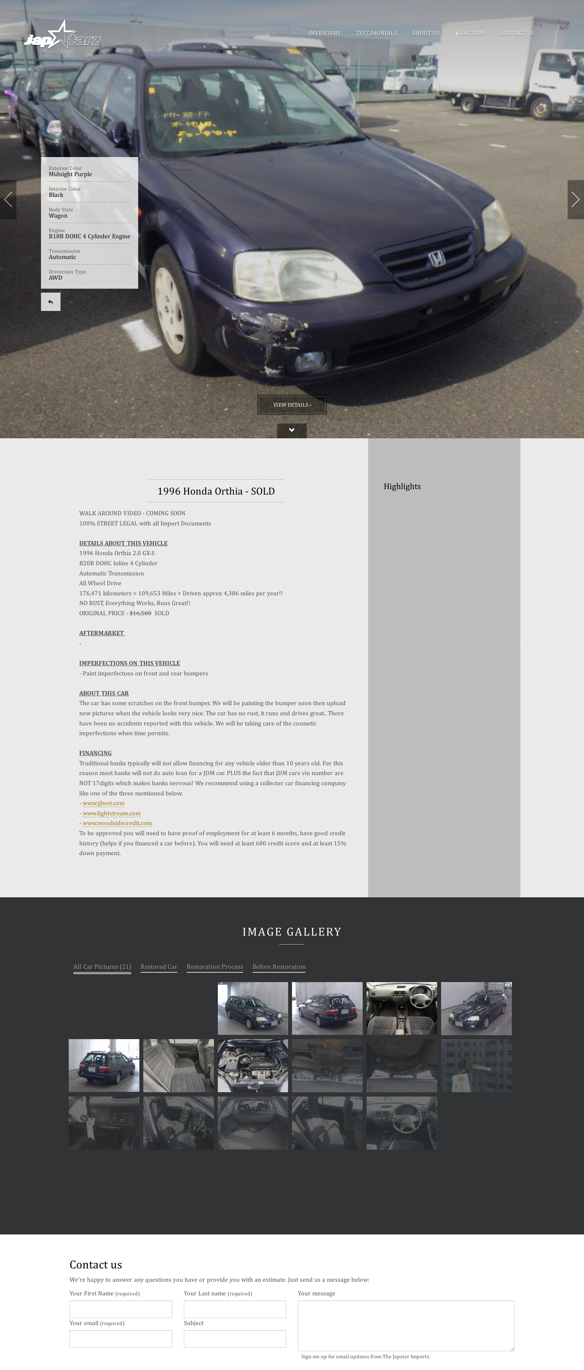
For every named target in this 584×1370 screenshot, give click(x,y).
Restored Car (159, 966)
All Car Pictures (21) (102, 966)
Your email (97, 1323)
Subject (193, 1323)
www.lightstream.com (112, 813)
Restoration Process (215, 966)
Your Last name (218, 1293)
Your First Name (104, 1293)
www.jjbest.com (104, 803)
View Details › (292, 405)
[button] (471, 33)
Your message (316, 1293)
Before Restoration (279, 966)
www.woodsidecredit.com (117, 823)
